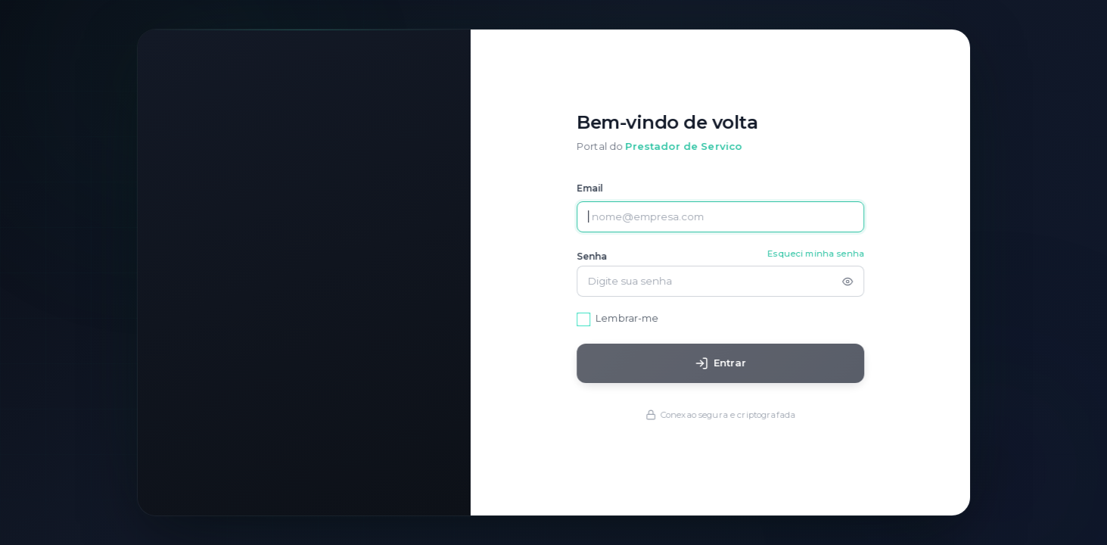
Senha (597, 257)
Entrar (725, 363)
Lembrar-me (632, 319)
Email (595, 189)
